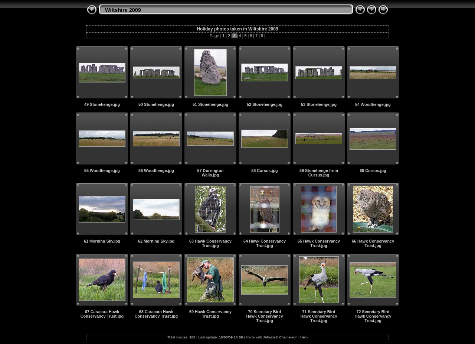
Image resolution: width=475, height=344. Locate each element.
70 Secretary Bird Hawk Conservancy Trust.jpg (264, 316)
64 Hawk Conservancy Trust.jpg (264, 243)
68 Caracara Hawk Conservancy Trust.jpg (156, 313)
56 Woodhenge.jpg (156, 170)
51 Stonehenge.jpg (210, 104)
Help (304, 337)
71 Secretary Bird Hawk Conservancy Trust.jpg (318, 316)
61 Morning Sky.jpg (102, 241)
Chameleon (288, 337)
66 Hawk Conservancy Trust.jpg (373, 243)
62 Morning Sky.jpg (156, 241)
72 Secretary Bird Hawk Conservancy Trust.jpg (372, 316)
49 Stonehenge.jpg (102, 104)
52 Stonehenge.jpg (264, 104)
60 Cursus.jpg (373, 170)
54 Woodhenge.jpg (373, 104)
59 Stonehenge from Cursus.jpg (318, 172)
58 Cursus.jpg (264, 170)
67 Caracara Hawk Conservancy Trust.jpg (102, 313)
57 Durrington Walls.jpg (210, 172)
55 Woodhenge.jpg (102, 170)
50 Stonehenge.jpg (156, 104)
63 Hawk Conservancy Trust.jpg (210, 243)
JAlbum (269, 337)
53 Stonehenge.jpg (319, 104)
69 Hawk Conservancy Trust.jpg (210, 313)
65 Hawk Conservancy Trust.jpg (319, 243)
